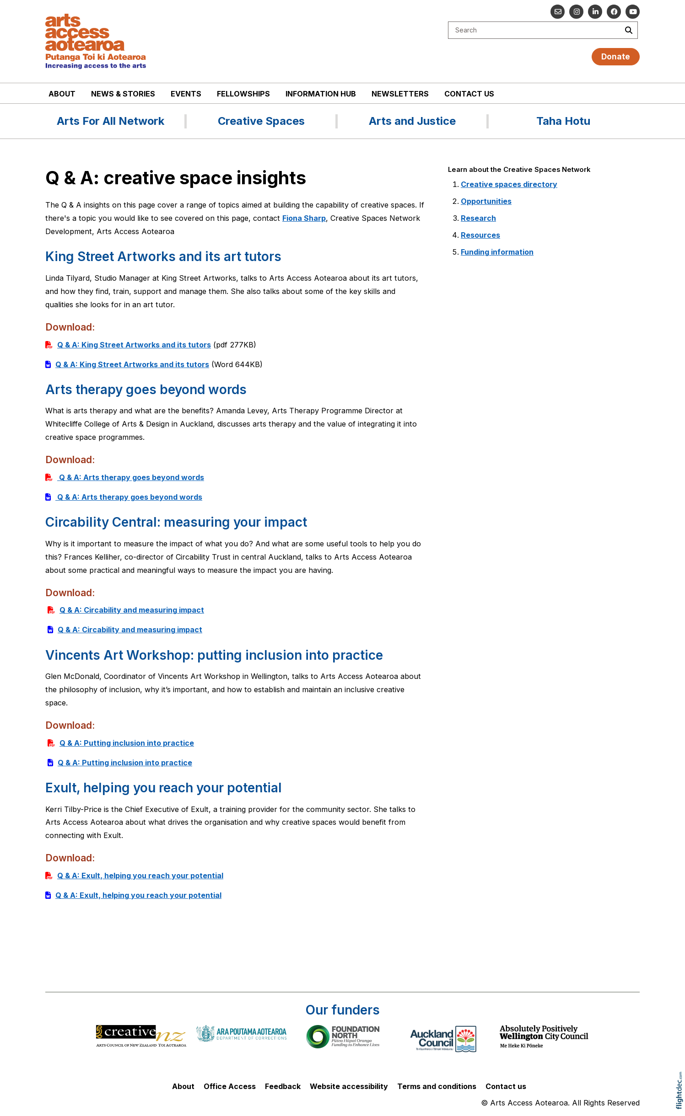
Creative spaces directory (509, 184)
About (62, 93)
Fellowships (243, 93)
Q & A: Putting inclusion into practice (126, 743)
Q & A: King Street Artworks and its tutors (134, 344)
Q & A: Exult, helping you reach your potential (140, 875)
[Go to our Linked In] (595, 12)
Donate (615, 56)
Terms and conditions (436, 1086)
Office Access (230, 1086)
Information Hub (321, 93)
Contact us (469, 93)
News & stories (123, 93)
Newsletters (400, 93)
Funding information (497, 251)
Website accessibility (349, 1086)
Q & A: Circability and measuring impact (131, 609)
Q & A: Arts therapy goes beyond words (130, 477)
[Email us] (557, 12)
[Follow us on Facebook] (614, 12)
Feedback (283, 1086)
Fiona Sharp (304, 218)
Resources (480, 235)
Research (478, 218)
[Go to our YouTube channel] (633, 12)
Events (186, 93)
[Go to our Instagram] (576, 12)
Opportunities (486, 201)
